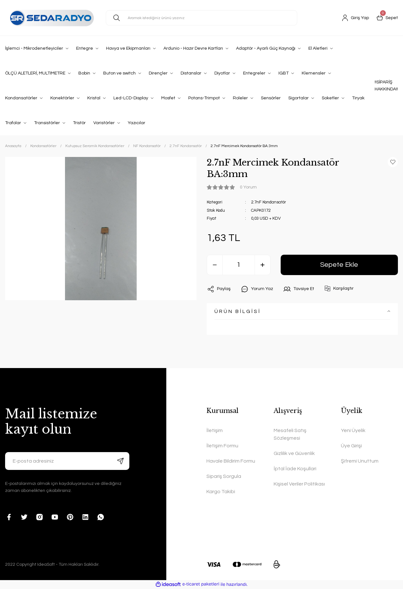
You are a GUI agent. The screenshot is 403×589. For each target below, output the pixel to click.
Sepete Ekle (339, 264)
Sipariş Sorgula (223, 476)
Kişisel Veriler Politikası (299, 483)
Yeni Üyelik (353, 430)
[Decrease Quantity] (214, 265)
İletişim (214, 430)
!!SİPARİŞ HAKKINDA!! (386, 85)
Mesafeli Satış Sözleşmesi (290, 434)
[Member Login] (355, 17)
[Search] (201, 17)
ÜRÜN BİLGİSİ (237, 311)
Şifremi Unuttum (359, 461)
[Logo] (50, 18)
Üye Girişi (351, 445)
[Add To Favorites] (393, 162)
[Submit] (120, 461)
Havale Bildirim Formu (230, 461)
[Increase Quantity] (262, 265)
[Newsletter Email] (67, 461)
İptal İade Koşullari (295, 468)
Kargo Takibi (220, 491)
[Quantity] (238, 265)
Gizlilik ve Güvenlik (294, 453)
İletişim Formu (222, 445)
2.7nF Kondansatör (268, 202)
